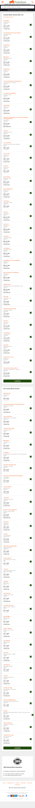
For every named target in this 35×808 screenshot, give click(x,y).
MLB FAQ (17, 784)
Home (4, 782)
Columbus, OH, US (8, 17)
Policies (17, 782)
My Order (29, 782)
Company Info (10, 782)
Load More (17, 381)
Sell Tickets (23, 782)
